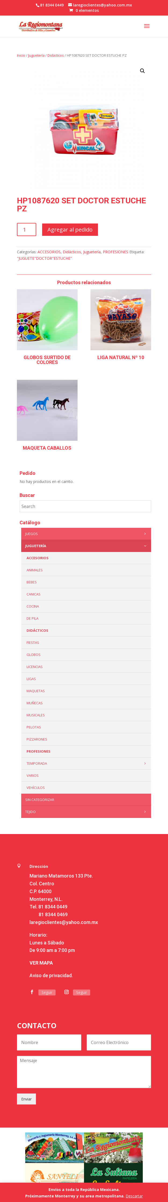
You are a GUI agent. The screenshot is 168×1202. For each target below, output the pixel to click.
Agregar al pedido (70, 229)
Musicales (36, 715)
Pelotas (34, 727)
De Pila (32, 618)
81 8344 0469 (53, 914)
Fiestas (33, 642)
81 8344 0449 (52, 906)
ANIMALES (35, 570)
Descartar (134, 1196)
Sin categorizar (39, 799)
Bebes (32, 582)
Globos (34, 654)
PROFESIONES (115, 251)
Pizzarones (37, 739)
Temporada (88, 763)
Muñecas (35, 703)
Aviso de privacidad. (51, 975)
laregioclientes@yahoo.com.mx (64, 922)
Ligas (31, 678)
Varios (33, 775)
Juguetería (36, 55)
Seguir (47, 992)
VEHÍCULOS (36, 787)
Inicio (21, 55)
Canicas (34, 594)
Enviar (26, 1099)
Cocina (33, 606)
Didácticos (56, 55)
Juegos (87, 533)
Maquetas (36, 690)
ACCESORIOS (49, 251)
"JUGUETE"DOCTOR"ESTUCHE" (44, 258)
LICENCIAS (35, 666)
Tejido (87, 811)
